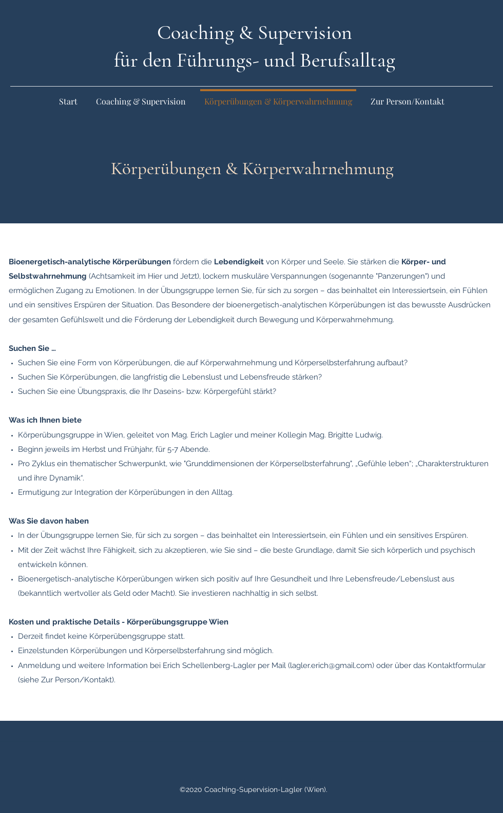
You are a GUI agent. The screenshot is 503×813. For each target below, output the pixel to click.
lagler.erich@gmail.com (331, 665)
